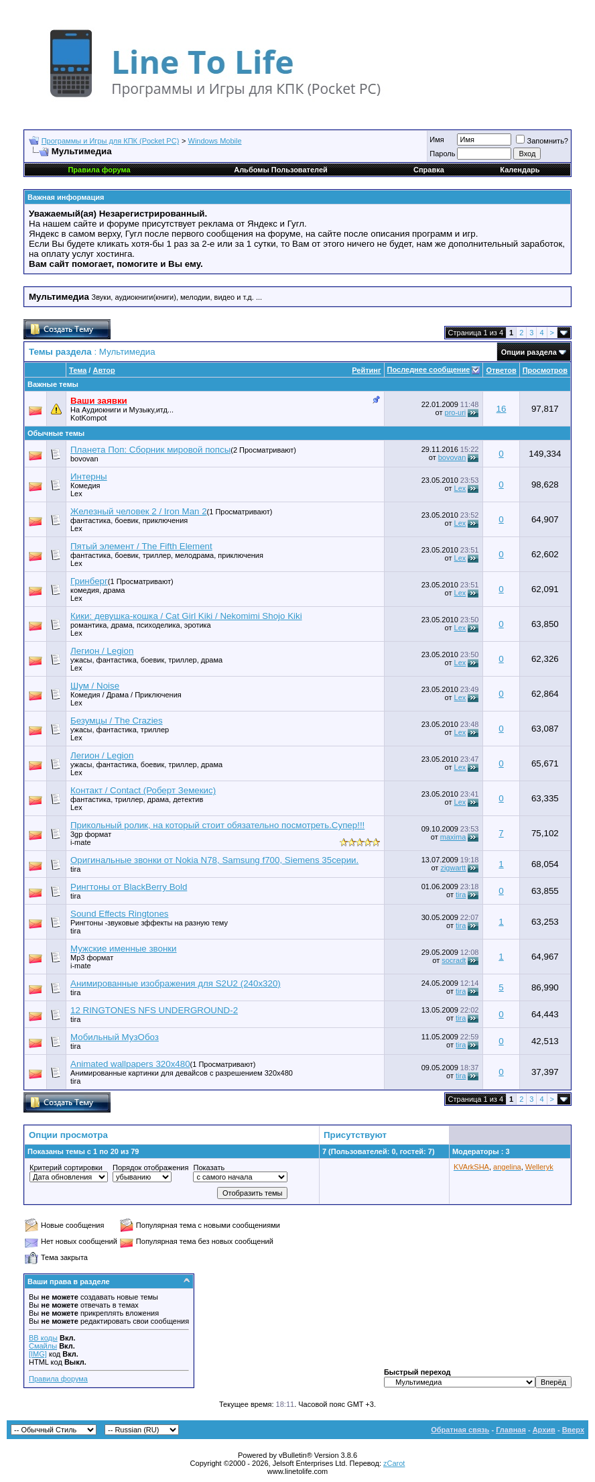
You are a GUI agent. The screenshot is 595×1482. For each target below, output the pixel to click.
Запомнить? (542, 141)
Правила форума (58, 1379)
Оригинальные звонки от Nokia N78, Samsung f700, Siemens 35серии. (214, 860)
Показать (208, 1167)
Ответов (501, 370)
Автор (103, 370)
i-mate (80, 842)
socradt (454, 960)
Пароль (442, 154)
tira (75, 869)
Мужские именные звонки (123, 949)
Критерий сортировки (66, 1167)
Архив (544, 1430)
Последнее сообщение (428, 369)
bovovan (84, 459)
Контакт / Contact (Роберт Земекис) (143, 790)
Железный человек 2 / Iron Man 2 (138, 511)
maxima (453, 837)
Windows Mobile (215, 141)
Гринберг (89, 581)
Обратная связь (460, 1430)
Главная (511, 1430)
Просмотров (545, 370)
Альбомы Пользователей (281, 170)
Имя (436, 139)
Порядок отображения (150, 1167)
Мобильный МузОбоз (114, 1037)
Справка (428, 170)
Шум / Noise (94, 686)
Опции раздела (529, 352)
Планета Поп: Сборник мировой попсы (150, 450)
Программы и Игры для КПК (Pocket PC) (111, 141)
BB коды (43, 1338)
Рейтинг (366, 370)
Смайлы (43, 1346)
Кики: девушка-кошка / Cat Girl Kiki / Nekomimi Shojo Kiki (186, 616)
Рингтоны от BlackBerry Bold (128, 887)
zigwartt (453, 868)
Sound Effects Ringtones (119, 914)
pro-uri (455, 412)
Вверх (573, 1430)
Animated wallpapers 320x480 (130, 1064)
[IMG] (38, 1354)
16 (502, 409)
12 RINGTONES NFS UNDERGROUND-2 (154, 1010)
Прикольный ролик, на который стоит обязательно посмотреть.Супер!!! (217, 825)
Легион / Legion (101, 651)
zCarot (394, 1463)
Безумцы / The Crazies (116, 721)
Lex (76, 494)
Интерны (88, 476)
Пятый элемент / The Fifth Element (141, 546)
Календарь (519, 170)
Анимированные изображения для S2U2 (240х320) (175, 983)
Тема (77, 370)
